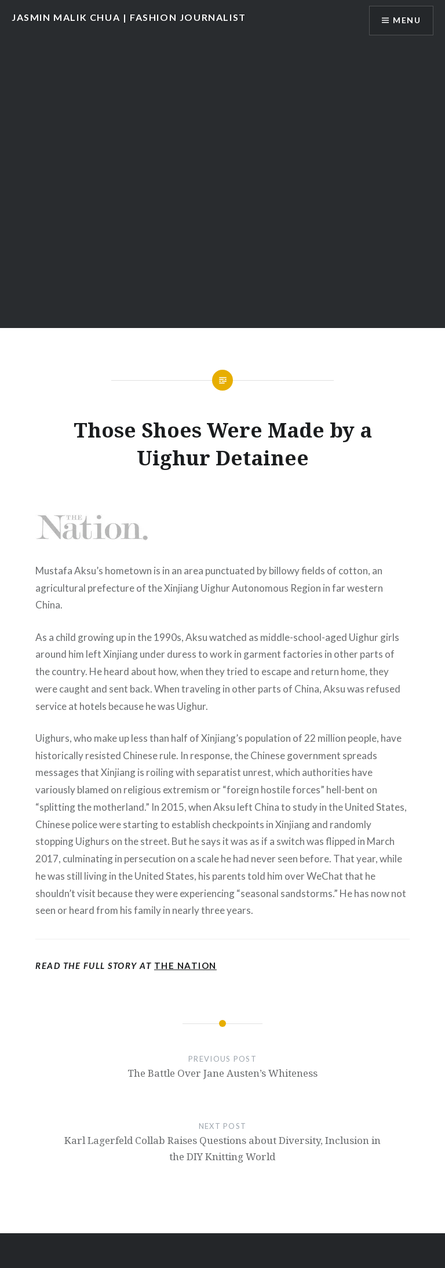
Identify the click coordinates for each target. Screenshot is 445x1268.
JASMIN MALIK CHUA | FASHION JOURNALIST (129, 17)
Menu (407, 20)
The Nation (185, 965)
